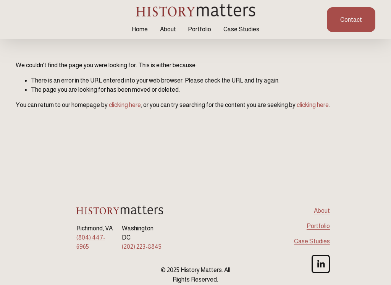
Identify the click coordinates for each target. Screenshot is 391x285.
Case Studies (241, 29)
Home (140, 29)
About (168, 29)
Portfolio (199, 29)
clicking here (125, 105)
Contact (351, 19)
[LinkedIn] (321, 264)
